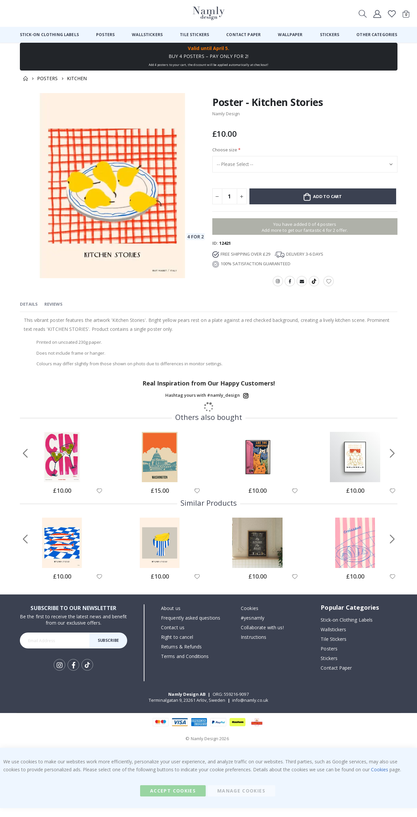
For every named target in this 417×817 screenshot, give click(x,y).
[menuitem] (49, 35)
